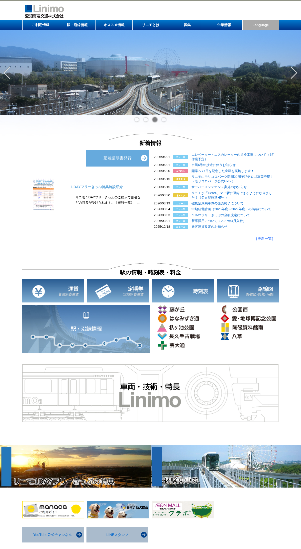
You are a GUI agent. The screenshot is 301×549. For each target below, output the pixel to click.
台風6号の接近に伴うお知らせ (213, 165)
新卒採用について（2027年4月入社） (218, 221)
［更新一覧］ (264, 239)
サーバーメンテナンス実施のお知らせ (219, 187)
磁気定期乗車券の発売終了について (217, 203)
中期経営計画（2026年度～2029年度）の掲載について (231, 209)
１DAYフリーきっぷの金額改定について (220, 215)
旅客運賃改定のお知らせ (209, 226)
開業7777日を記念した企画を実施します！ (222, 171)
